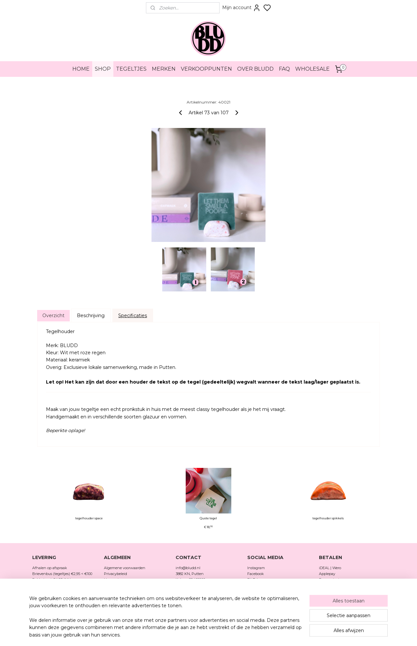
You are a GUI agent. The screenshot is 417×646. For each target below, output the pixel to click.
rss (223, 634)
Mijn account (241, 8)
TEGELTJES (131, 69)
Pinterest (255, 585)
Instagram (256, 568)
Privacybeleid (115, 573)
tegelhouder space (89, 518)
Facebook (256, 573)
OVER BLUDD (255, 69)
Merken (110, 596)
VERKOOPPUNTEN (206, 69)
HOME (81, 69)
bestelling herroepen (246, 634)
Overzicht (53, 315)
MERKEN (164, 69)
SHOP (103, 69)
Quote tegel (208, 518)
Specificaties (132, 315)
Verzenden (113, 585)
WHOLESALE (312, 69)
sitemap (211, 634)
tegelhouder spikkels (328, 518)
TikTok (253, 579)
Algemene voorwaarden (124, 568)
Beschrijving (91, 315)
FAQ (284, 69)
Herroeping (113, 579)
